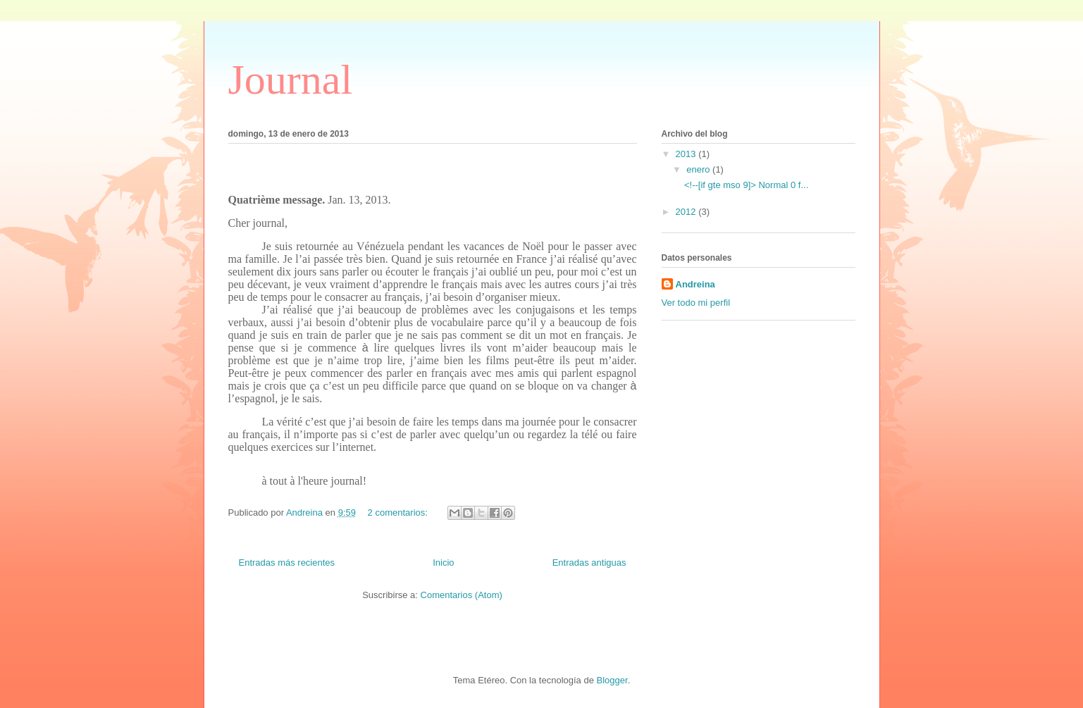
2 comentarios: (399, 512)
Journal (290, 79)
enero (699, 169)
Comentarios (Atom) (461, 595)
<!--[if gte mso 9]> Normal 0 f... (746, 185)
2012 (687, 211)
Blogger (612, 680)
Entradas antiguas (589, 562)
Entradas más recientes (287, 562)
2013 (687, 154)
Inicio (443, 562)
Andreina (695, 284)
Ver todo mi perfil (696, 302)
